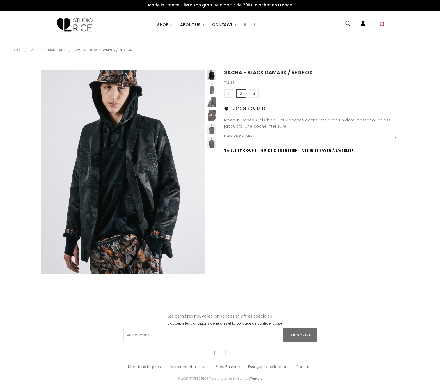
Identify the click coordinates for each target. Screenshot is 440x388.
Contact (303, 366)
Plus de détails (238, 135)
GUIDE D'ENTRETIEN (279, 150)
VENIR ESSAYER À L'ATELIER (328, 150)
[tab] (311, 138)
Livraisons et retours (188, 366)
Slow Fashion (228, 366)
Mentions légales (144, 366)
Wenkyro (255, 378)
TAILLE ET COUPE (240, 150)
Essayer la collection (268, 366)
